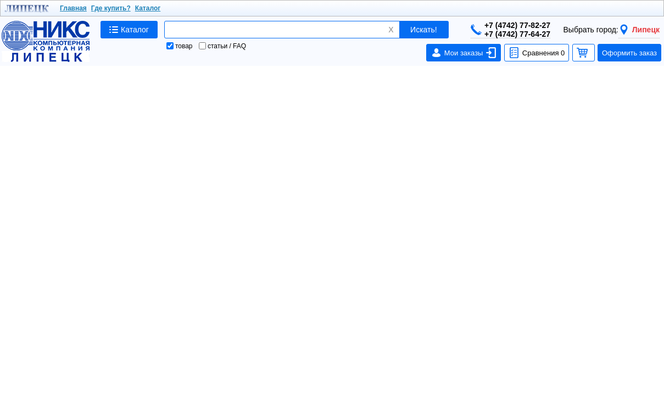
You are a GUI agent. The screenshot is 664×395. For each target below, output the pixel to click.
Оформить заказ (629, 53)
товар (179, 46)
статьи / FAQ (222, 46)
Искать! (423, 29)
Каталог (148, 8)
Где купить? (111, 8)
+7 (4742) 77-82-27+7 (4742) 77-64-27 (510, 29)
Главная (73, 8)
